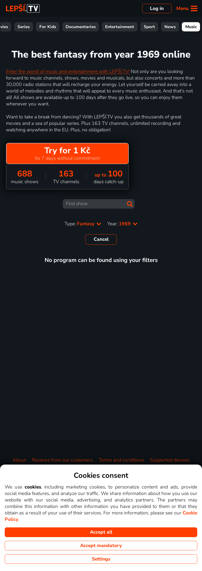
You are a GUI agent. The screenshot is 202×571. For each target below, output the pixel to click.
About (19, 460)
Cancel (101, 239)
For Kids (47, 27)
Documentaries (81, 27)
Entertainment (119, 27)
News (170, 27)
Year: (122, 224)
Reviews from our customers (62, 460)
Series (23, 27)
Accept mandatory (101, 545)
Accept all (101, 532)
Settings (101, 559)
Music (191, 27)
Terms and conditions (121, 460)
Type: (83, 224)
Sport (149, 27)
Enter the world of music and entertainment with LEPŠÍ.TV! (68, 71)
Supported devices (169, 460)
